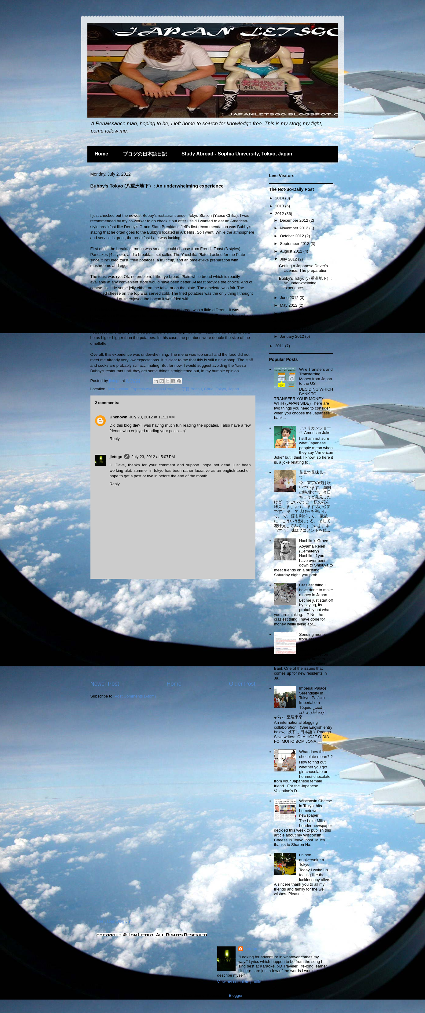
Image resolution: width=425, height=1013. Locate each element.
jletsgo (115, 380)
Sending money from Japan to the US (314, 639)
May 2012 (289, 305)
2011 (280, 346)
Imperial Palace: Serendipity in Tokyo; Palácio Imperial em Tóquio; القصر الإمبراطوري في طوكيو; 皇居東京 (301, 702)
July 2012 (289, 259)
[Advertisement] (161, 202)
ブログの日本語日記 (145, 154)
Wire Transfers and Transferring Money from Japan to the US (316, 376)
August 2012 (291, 251)
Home (101, 153)
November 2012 (294, 228)
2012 (280, 213)
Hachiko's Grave (313, 540)
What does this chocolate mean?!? (316, 754)
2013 (280, 206)
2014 (280, 198)
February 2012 (293, 328)
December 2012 (294, 220)
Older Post (242, 684)
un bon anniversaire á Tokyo (311, 860)
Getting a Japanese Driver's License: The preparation (303, 268)
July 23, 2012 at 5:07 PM (153, 456)
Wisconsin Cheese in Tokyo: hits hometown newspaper (315, 808)
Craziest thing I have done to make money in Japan (316, 590)
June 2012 (289, 297)
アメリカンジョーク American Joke (315, 430)
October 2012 (292, 236)
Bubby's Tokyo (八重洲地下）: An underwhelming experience (305, 283)
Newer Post (104, 684)
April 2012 (289, 313)
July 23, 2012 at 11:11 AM (152, 417)
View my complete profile (239, 981)
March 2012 (291, 321)
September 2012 (295, 243)
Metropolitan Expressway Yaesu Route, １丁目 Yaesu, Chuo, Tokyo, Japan (173, 389)
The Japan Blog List (114, 921)
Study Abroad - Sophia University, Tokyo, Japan (236, 153)
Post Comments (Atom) (135, 696)
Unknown (119, 417)
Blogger (235, 995)
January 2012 (292, 336)
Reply (115, 438)
